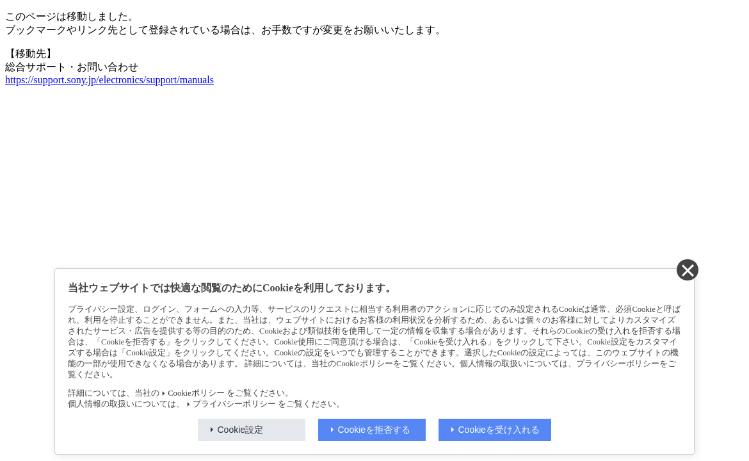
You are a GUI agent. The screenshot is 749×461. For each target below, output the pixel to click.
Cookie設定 (241, 430)
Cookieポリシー (196, 393)
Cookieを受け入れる (499, 430)
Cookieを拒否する (374, 430)
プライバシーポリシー (234, 404)
